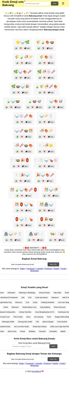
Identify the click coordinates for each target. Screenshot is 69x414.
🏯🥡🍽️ (36, 234)
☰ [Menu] (63, 3)
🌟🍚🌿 (23, 42)
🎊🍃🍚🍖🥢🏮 (24, 190)
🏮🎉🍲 (46, 219)
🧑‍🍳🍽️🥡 (57, 234)
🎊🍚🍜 (51, 190)
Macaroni (55, 297)
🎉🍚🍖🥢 (45, 175)
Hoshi (6, 307)
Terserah (42, 331)
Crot (27, 302)
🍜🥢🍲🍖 (24, 145)
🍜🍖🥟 (46, 131)
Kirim (53, 346)
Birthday (32, 331)
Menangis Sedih (8, 322)
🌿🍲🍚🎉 (20, 86)
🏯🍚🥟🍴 (13, 234)
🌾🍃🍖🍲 (45, 42)
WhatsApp (34, 271)
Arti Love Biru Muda (21, 326)
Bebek (63, 331)
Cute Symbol (62, 322)
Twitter (22, 269)
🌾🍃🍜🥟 (24, 57)
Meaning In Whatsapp (27, 293)
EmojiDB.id (36, 371)
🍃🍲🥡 (34, 101)
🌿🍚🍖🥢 (22, 72)
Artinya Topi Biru (25, 312)
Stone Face (12, 331)
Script (35, 302)
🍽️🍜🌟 (46, 145)
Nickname (11, 293)
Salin (27, 48)
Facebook (31, 269)
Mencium (15, 307)
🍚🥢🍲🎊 (24, 131)
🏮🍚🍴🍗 (24, 219)
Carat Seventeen (41, 297)
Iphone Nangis (48, 322)
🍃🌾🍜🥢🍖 (46, 86)
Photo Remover (59, 307)
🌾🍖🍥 (46, 57)
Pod (29, 297)
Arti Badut (53, 331)
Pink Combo (18, 317)
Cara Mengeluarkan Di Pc (44, 312)
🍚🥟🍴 (46, 116)
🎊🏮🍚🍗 (24, 204)
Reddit (56, 269)
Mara (28, 317)
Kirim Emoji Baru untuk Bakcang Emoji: (34, 343)
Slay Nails (57, 293)
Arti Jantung (38, 317)
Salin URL (53, 264)
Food (49, 317)
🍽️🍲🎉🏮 (20, 160)
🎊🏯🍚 (46, 204)
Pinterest (48, 269)
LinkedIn (39, 269)
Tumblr (63, 269)
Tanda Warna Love (29, 307)
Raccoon (18, 302)
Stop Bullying (45, 307)
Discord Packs (44, 293)
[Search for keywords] (37, 3)
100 (37, 322)
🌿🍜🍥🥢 (46, 72)
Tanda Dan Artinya (39, 326)
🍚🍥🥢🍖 (24, 116)
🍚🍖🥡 (56, 101)
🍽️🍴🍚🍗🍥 (46, 160)
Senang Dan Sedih (25, 322)
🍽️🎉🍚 (23, 175)
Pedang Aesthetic (47, 302)
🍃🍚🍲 (13, 101)
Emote (22, 331)
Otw (22, 297)
